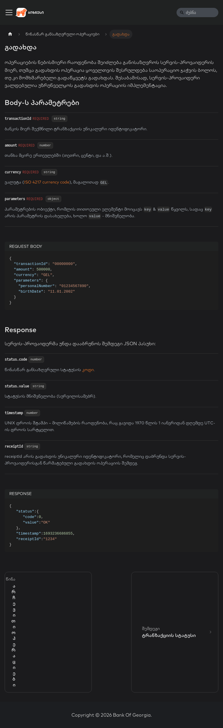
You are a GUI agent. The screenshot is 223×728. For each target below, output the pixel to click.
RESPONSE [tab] (20, 493)
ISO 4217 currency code (46, 182)
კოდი (88, 369)
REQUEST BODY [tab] (25, 246)
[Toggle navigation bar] (9, 12)
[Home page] (10, 34)
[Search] (197, 12)
